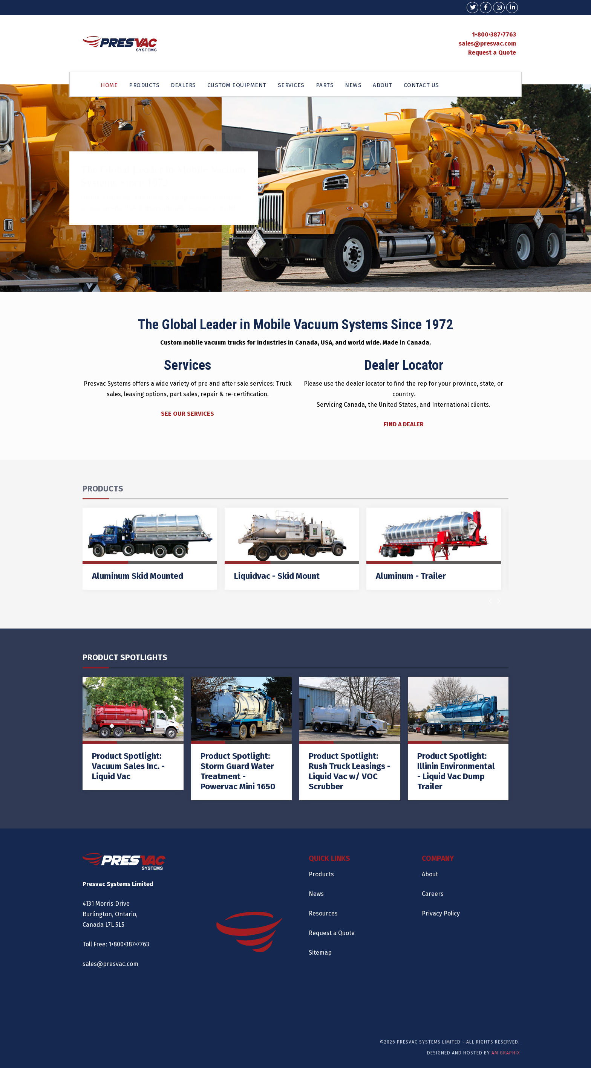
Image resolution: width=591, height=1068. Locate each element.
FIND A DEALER (404, 424)
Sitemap (320, 952)
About (430, 874)
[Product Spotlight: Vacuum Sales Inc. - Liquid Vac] (133, 733)
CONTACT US (421, 85)
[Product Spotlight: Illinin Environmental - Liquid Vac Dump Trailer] (458, 738)
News (316, 893)
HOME (109, 85)
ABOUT (382, 85)
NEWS (353, 85)
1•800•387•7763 (494, 34)
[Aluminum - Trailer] (433, 548)
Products (321, 874)
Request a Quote (492, 52)
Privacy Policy (441, 913)
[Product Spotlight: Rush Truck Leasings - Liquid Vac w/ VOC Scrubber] (349, 738)
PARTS (325, 85)
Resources (323, 913)
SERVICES (291, 85)
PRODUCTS (144, 85)
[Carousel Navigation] (494, 601)
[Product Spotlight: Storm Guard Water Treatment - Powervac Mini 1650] (241, 738)
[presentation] (490, 601)
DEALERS (183, 85)
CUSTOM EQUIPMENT (236, 85)
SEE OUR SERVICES (187, 413)
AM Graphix (505, 1053)
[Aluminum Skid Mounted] (150, 548)
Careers (433, 893)
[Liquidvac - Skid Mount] (292, 548)
